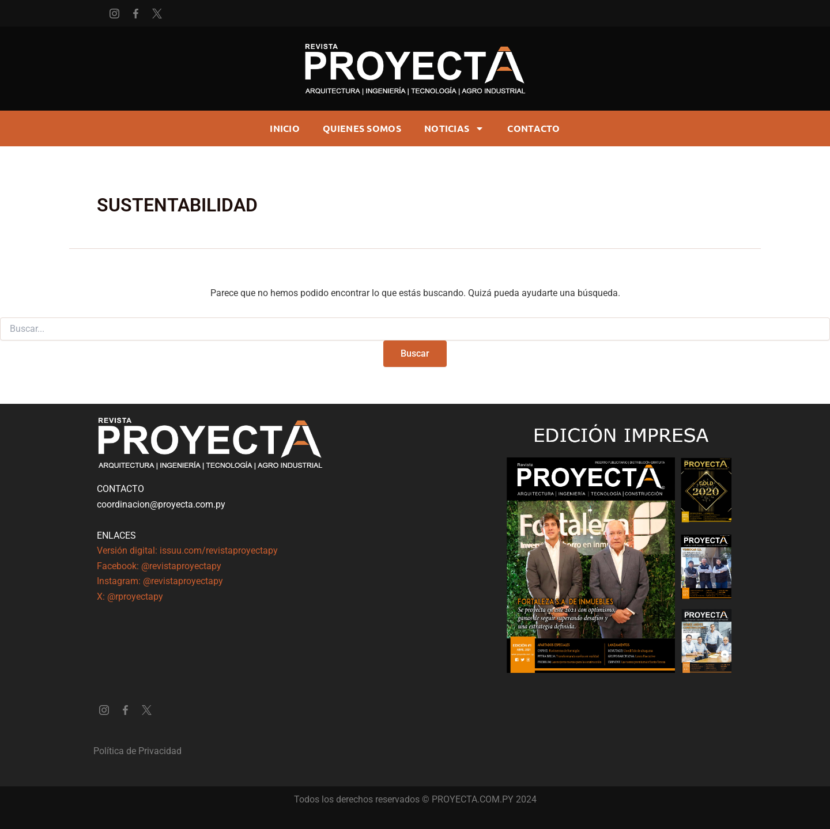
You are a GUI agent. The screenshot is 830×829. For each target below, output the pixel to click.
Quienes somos (362, 128)
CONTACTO (533, 128)
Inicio (285, 128)
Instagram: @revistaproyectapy (160, 581)
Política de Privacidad (137, 750)
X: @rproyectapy (130, 596)
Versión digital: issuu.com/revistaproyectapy (187, 550)
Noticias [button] (454, 128)
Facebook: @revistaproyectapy (159, 566)
